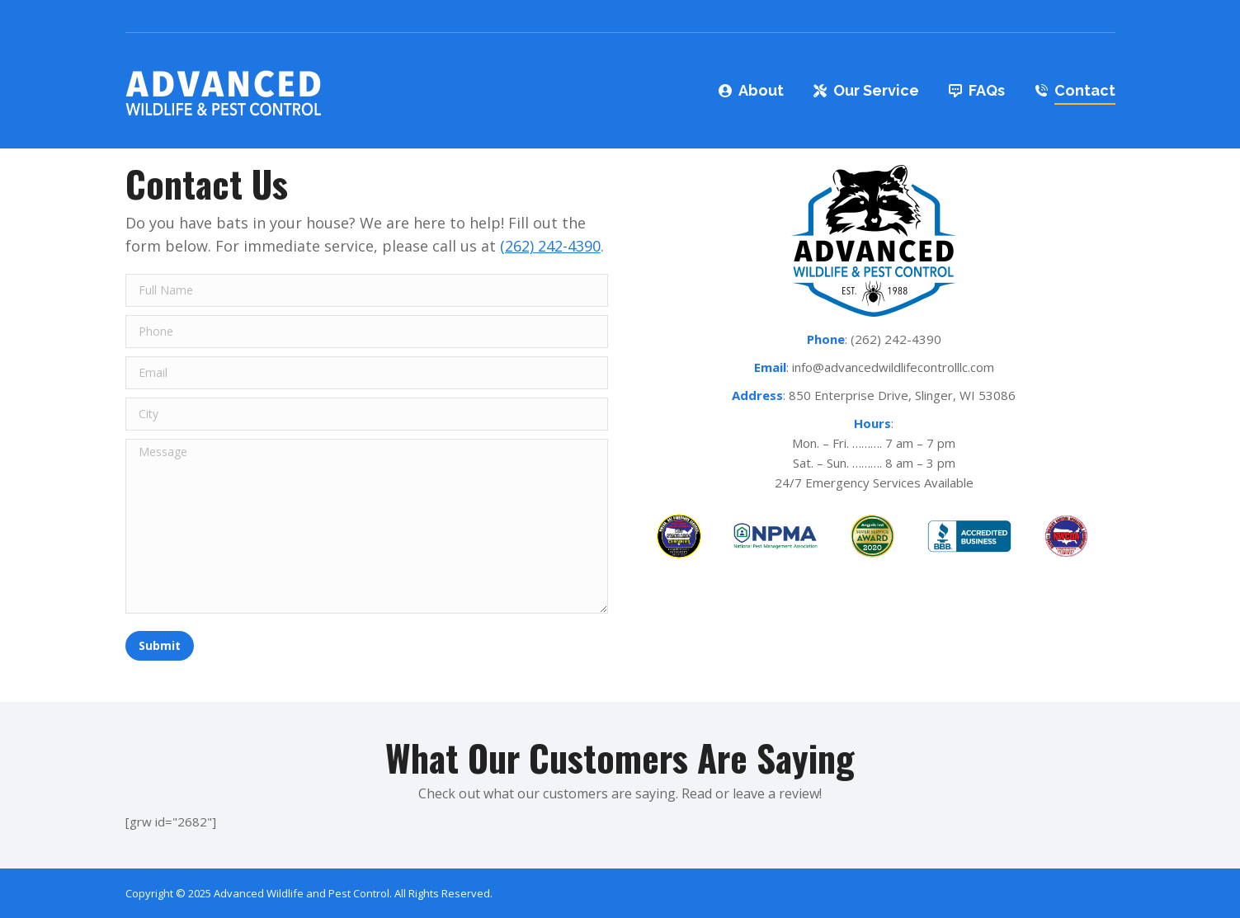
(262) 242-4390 (550, 246)
